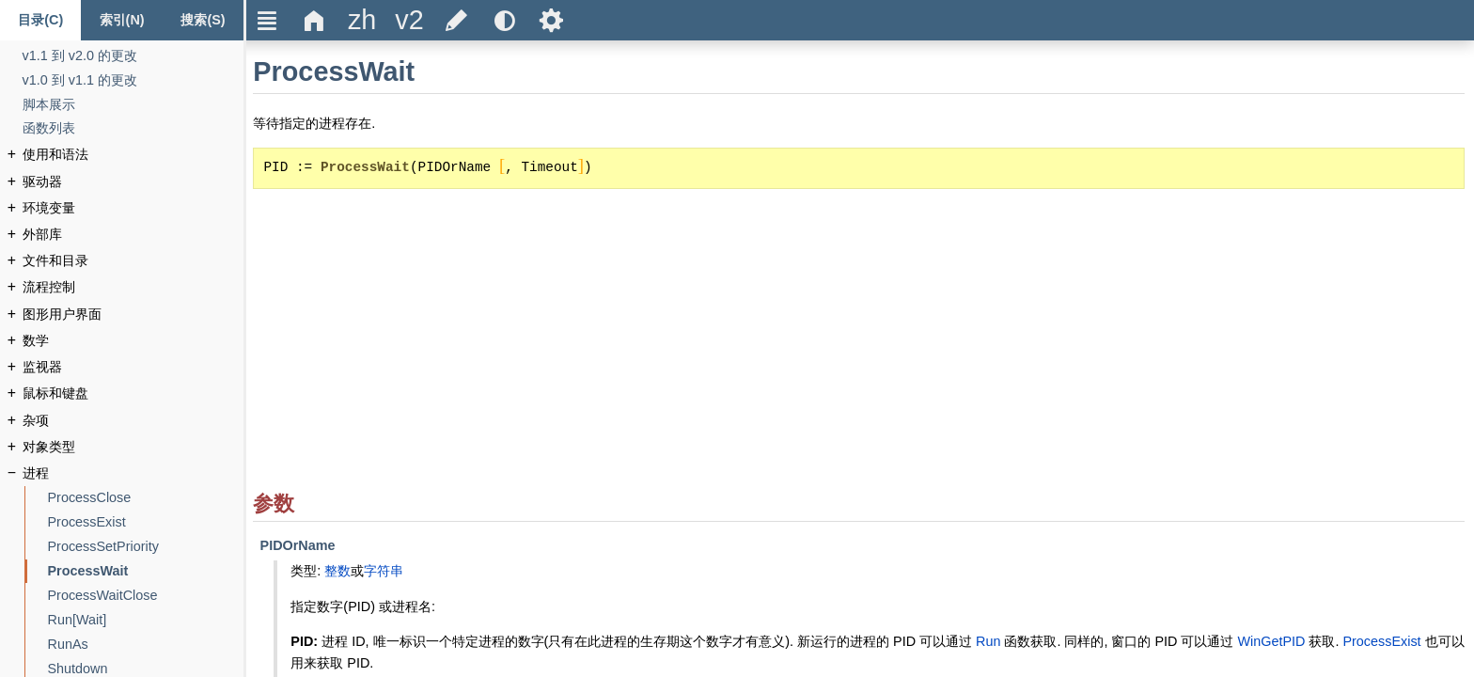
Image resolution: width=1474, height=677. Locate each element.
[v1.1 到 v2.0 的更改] (80, 56)
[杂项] (36, 421)
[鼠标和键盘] (55, 393)
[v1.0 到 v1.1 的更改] (80, 80)
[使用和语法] (55, 154)
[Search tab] (203, 20)
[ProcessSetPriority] (103, 547)
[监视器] (42, 367)
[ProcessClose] (90, 498)
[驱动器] (42, 182)
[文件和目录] (55, 261)
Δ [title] (314, 20)
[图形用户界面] (62, 314)
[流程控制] (49, 287)
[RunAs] (68, 644)
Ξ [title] (267, 20)
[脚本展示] (49, 105)
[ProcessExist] (87, 522)
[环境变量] (49, 208)
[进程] (36, 473)
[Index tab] (121, 20)
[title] (361, 20)
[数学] (36, 341)
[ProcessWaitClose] (103, 595)
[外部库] (42, 234)
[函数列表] (49, 128)
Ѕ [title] (551, 20)
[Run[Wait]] (77, 620)
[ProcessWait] (88, 571)
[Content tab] (40, 20)
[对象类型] (49, 447)
